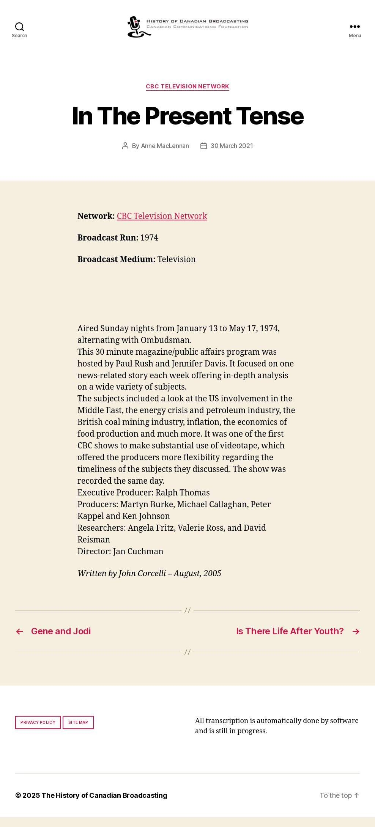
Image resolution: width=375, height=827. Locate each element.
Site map (78, 732)
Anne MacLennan (165, 156)
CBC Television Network (187, 96)
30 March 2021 (232, 156)
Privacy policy (37, 732)
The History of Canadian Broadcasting (104, 806)
